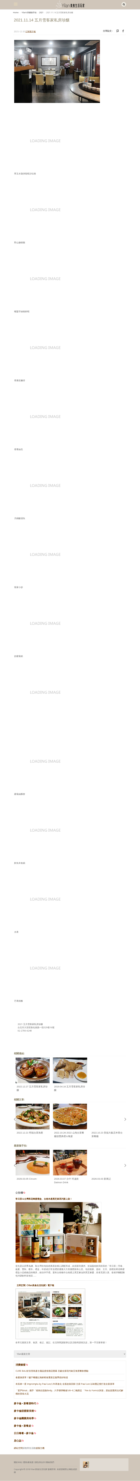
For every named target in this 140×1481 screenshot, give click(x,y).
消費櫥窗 (22, 1365)
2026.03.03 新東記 (101, 1179)
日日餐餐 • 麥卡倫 (24, 1433)
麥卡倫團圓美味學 (24, 1418)
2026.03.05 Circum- (27, 1179)
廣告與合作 (40, 1462)
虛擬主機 (40, 1448)
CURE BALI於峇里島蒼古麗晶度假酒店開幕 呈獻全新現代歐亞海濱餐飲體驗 (52, 1371)
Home (16, 12)
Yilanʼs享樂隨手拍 (28, 12)
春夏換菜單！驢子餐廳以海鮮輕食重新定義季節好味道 (42, 1377)
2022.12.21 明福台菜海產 (30, 1132)
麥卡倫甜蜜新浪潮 (24, 1411)
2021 (41, 12)
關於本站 (18, 1462)
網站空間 (18, 1448)
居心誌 (17, 1441)
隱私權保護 (28, 1462)
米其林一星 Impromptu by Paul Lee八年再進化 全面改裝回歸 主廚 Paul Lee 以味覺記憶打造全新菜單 (65, 1384)
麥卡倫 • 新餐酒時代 (25, 1403)
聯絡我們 (50, 1462)
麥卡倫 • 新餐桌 (22, 1426)
